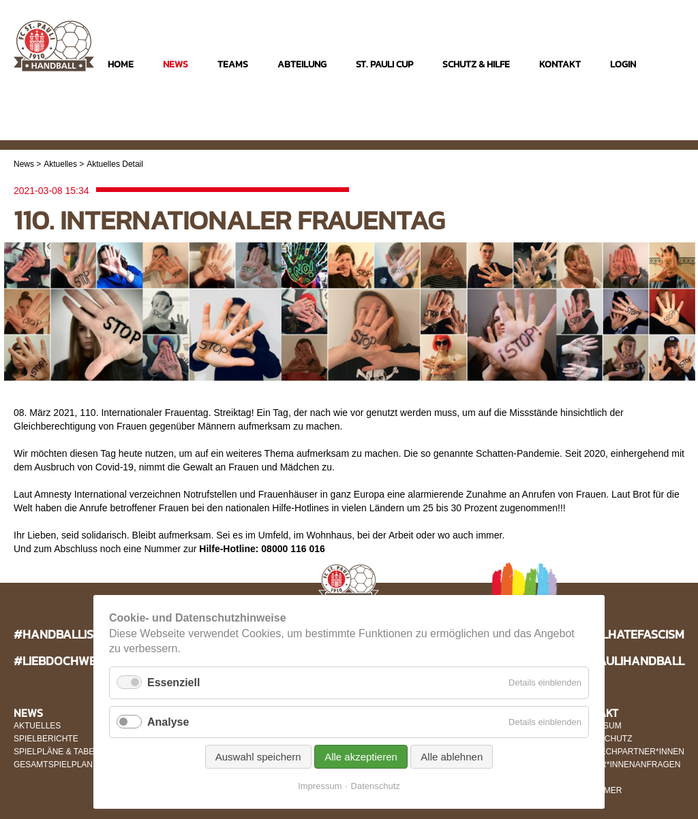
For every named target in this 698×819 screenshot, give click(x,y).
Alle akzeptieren (360, 756)
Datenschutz (375, 786)
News (24, 164)
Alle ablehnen (452, 756)
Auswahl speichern (258, 756)
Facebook (646, 130)
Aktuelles (60, 164)
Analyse (168, 722)
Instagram (619, 130)
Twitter (672, 130)
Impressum (320, 786)
